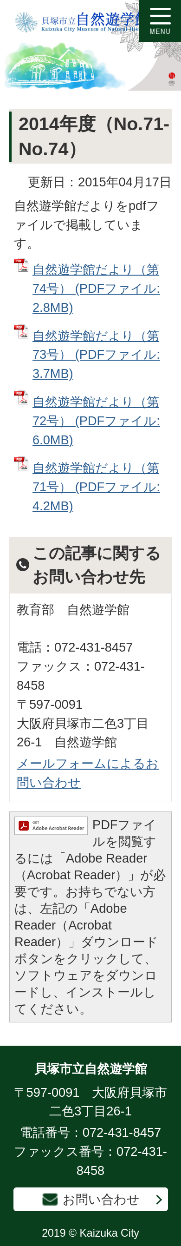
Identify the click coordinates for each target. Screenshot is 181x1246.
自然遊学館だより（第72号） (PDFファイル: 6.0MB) (96, 421)
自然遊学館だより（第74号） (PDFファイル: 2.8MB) (96, 288)
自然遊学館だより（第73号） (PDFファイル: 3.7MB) (96, 355)
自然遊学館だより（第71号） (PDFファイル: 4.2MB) (96, 487)
